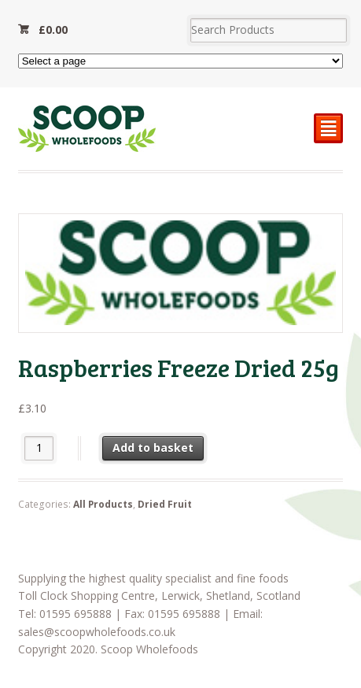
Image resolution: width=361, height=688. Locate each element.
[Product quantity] (38, 448)
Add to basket (152, 447)
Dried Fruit (165, 504)
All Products (103, 504)
